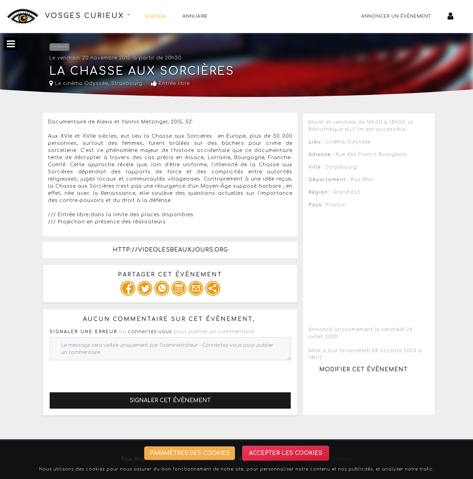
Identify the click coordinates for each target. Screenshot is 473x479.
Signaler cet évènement (170, 400)
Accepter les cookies (285, 453)
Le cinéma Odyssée (78, 83)
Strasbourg (126, 83)
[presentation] (101, 373)
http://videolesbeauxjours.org (170, 250)
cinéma (59, 47)
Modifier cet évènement (363, 369)
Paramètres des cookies (190, 453)
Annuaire (195, 16)
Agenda (155, 16)
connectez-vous (150, 331)
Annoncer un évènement (396, 16)
